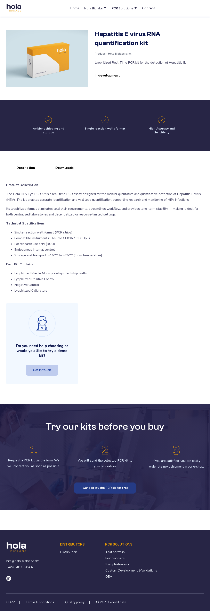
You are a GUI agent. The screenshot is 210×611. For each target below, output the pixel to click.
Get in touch (42, 370)
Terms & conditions (40, 602)
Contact (148, 8)
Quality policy (74, 602)
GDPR (10, 602)
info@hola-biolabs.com (22, 561)
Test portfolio (115, 552)
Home (74, 8)
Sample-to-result (118, 564)
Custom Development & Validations (131, 570)
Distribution (68, 552)
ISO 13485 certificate (111, 602)
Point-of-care (115, 558)
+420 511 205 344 (19, 567)
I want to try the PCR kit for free (105, 488)
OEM (108, 576)
